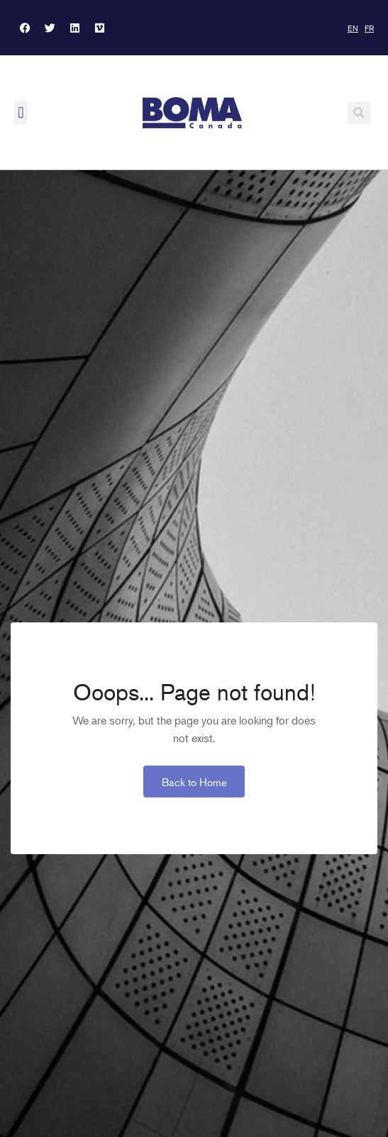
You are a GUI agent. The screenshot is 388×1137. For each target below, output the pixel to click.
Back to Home (194, 781)
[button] (21, 112)
